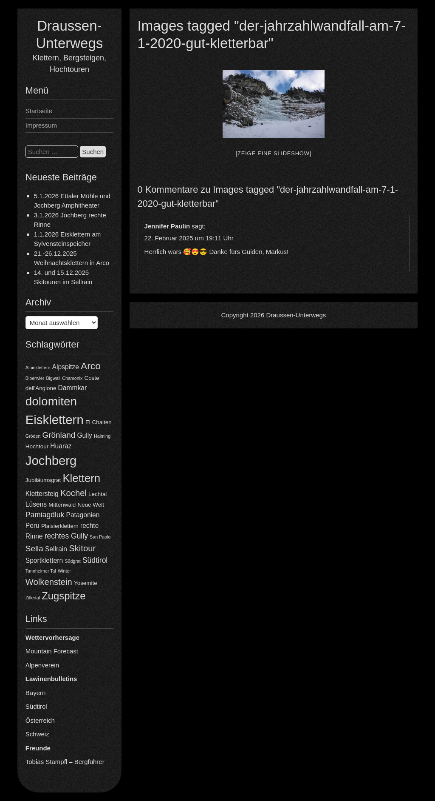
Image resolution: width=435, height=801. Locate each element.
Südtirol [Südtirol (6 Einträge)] (94, 560)
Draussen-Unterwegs (296, 315)
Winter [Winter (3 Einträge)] (64, 570)
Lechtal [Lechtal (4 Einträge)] (97, 494)
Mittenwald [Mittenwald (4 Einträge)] (62, 505)
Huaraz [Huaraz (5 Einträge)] (60, 446)
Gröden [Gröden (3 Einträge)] (33, 436)
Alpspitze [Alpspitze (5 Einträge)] (65, 367)
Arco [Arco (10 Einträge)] (91, 365)
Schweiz (37, 734)
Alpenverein (42, 665)
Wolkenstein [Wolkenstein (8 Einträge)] (48, 582)
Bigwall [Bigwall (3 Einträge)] (53, 378)
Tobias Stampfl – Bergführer (65, 761)
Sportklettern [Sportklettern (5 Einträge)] (44, 560)
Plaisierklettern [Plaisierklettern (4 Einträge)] (60, 526)
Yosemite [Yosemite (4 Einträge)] (85, 583)
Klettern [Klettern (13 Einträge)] (81, 478)
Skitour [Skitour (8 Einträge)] (82, 548)
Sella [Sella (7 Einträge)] (34, 548)
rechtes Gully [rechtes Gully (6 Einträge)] (66, 536)
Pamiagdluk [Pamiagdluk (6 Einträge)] (45, 514)
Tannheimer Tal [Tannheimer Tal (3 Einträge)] (40, 570)
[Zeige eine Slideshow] (273, 153)
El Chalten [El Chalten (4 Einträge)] (98, 422)
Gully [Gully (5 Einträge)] (84, 435)
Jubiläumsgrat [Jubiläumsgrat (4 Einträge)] (43, 480)
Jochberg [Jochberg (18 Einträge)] (51, 460)
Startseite (38, 110)
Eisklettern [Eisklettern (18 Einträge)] (54, 420)
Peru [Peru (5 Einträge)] (32, 525)
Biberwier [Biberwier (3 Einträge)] (34, 378)
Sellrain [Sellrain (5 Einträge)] (56, 549)
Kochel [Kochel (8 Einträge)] (73, 493)
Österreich (40, 720)
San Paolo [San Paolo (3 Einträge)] (100, 536)
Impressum (41, 125)
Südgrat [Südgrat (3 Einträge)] (72, 561)
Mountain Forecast (51, 651)
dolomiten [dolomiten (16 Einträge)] (51, 401)
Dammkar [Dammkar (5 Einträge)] (72, 387)
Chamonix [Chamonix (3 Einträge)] (72, 378)
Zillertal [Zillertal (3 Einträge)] (32, 597)
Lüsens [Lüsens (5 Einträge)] (36, 504)
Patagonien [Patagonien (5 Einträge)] (82, 515)
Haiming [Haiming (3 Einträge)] (102, 436)
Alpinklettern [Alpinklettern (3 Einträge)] (38, 367)
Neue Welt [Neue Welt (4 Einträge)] (91, 505)
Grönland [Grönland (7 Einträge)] (59, 434)
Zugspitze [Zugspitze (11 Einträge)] (63, 595)
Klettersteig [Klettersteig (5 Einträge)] (42, 493)
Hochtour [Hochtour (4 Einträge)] (36, 446)
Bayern (35, 692)
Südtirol (36, 706)
